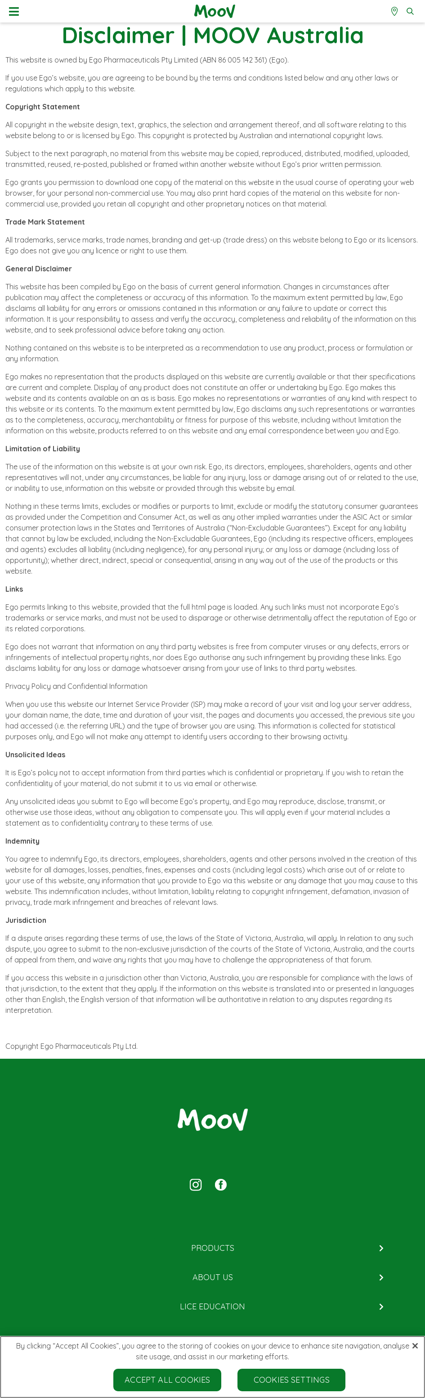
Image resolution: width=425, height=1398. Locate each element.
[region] (212, 1367)
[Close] (415, 1346)
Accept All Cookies (167, 1380)
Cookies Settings (292, 1380)
